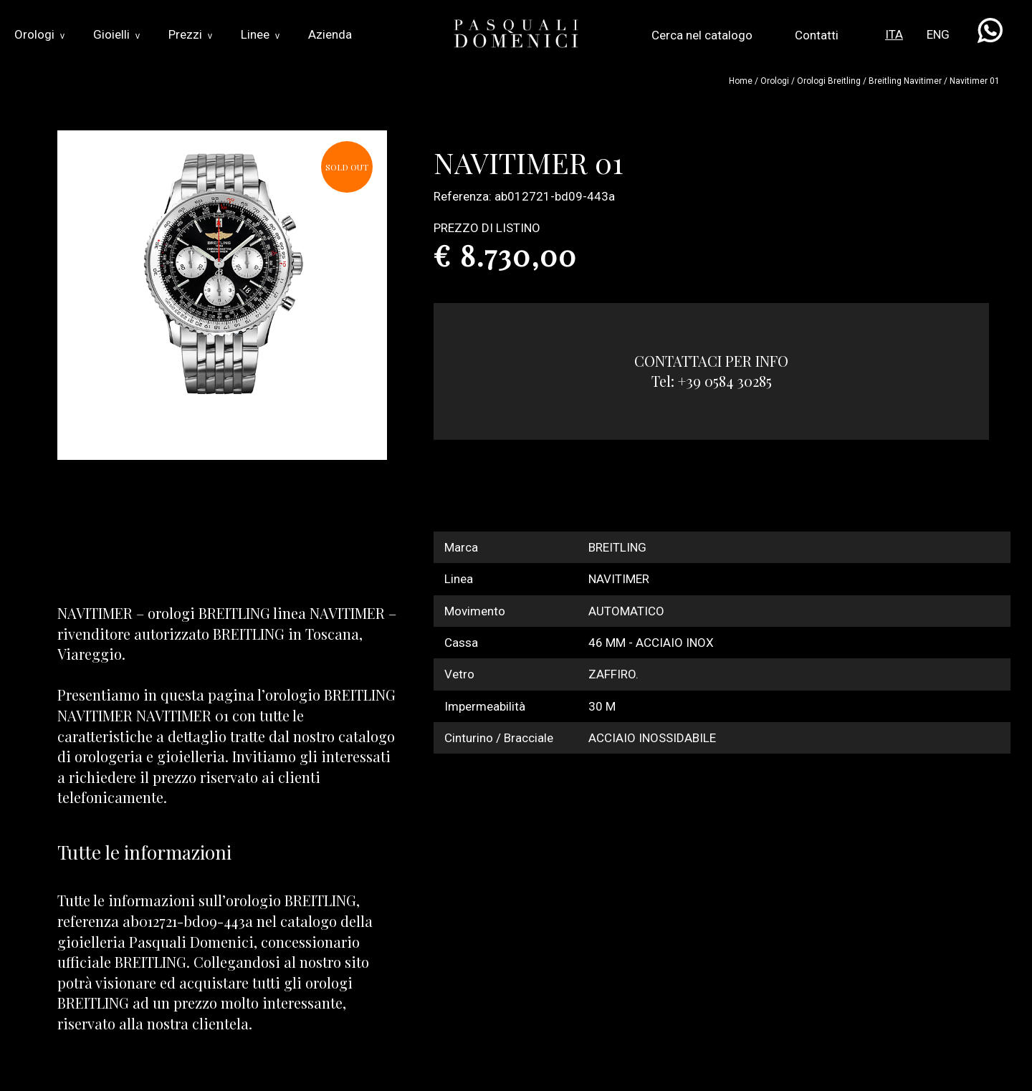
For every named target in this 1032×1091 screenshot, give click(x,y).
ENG (938, 34)
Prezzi (190, 34)
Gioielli (116, 34)
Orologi (39, 34)
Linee (260, 34)
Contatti (816, 35)
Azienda (330, 34)
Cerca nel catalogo (701, 35)
